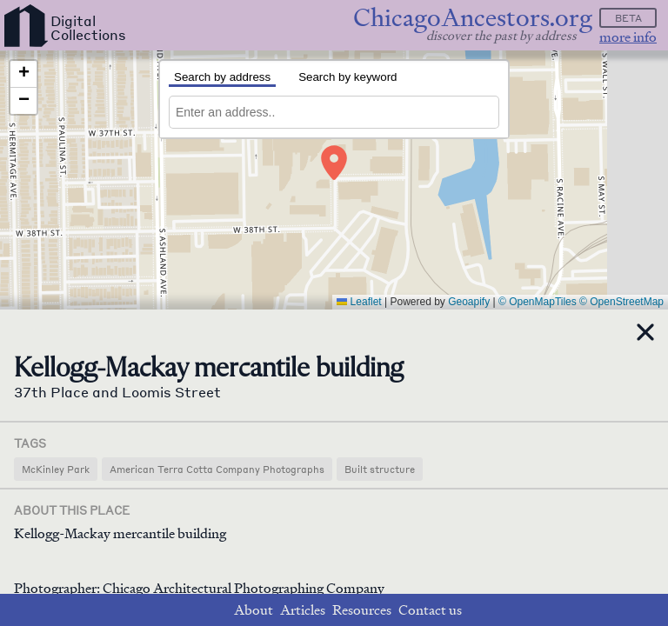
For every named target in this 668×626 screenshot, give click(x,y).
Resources (361, 610)
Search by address (222, 76)
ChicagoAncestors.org (472, 18)
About (253, 610)
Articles (302, 610)
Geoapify (469, 302)
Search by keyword (347, 76)
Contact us (430, 610)
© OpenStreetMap (621, 302)
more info (628, 37)
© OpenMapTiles (537, 302)
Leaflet (359, 302)
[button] (334, 162)
